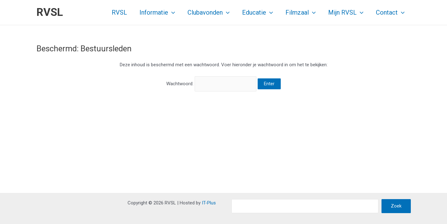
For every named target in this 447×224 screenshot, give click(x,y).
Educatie (257, 12)
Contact (390, 12)
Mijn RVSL (345, 12)
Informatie (157, 12)
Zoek (396, 206)
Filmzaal (300, 12)
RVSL (49, 12)
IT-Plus (209, 203)
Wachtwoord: (211, 83)
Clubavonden (208, 12)
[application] (171, 12)
